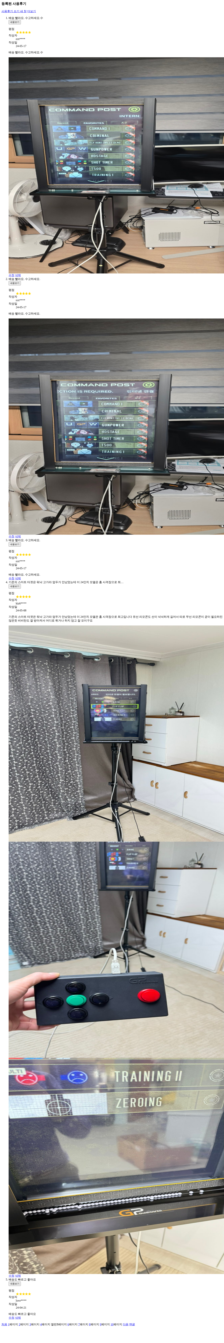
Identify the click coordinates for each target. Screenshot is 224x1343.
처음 (4, 1324)
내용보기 (14, 22)
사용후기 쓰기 (14, 11)
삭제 (18, 275)
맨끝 (132, 1324)
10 (112, 1324)
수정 (11, 275)
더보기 (31, 11)
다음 (126, 1324)
